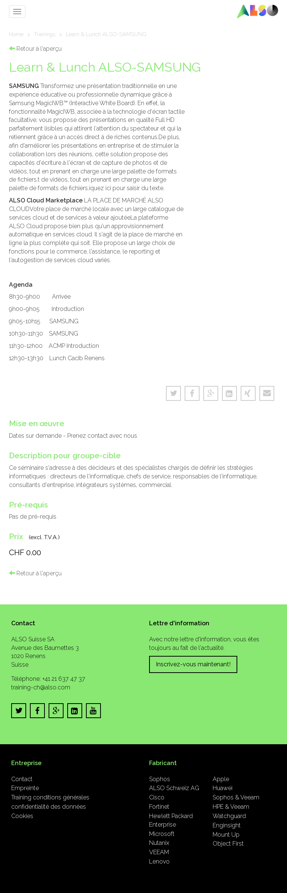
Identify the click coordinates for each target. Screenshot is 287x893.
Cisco (156, 797)
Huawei (222, 788)
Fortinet (159, 806)
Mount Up (226, 834)
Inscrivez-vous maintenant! (193, 664)
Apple (221, 779)
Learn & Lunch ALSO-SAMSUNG (106, 34)
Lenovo (159, 861)
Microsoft (162, 833)
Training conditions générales (50, 797)
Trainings (44, 34)
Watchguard (229, 816)
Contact (22, 779)
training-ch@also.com (40, 687)
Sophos (159, 779)
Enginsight (227, 825)
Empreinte (25, 788)
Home (16, 34)
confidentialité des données (48, 806)
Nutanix (159, 842)
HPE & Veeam (231, 806)
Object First (228, 843)
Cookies (22, 816)
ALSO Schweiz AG (174, 788)
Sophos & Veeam (236, 797)
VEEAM (159, 852)
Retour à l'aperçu (35, 48)
